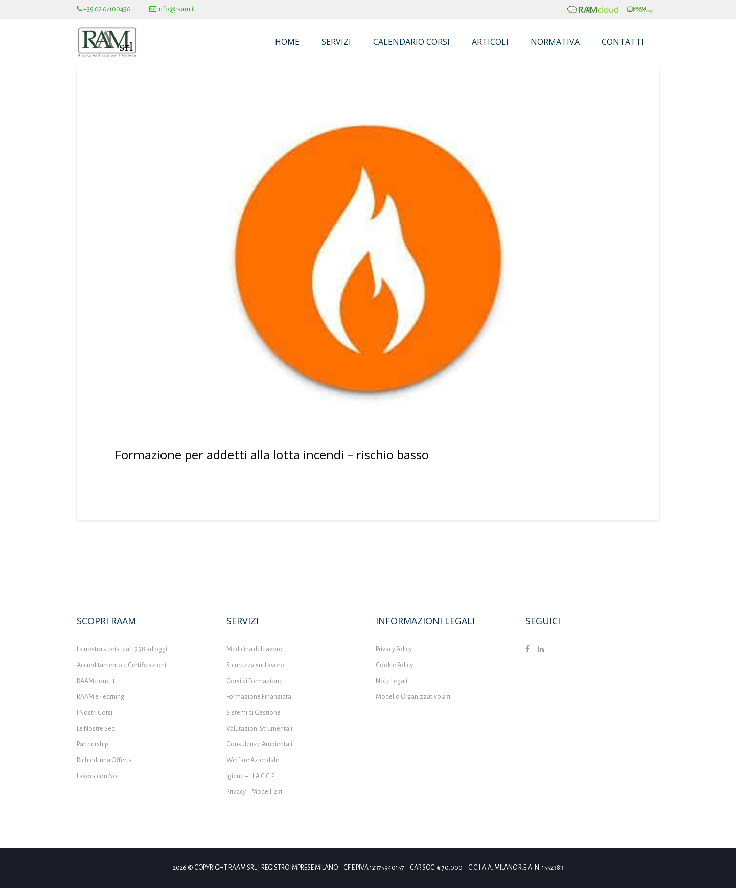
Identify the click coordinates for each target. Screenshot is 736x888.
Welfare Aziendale (252, 760)
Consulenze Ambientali (259, 744)
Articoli (490, 42)
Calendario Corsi (411, 42)
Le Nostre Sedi (97, 728)
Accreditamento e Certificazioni (121, 665)
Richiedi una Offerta (104, 760)
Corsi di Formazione (254, 681)
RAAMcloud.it (96, 681)
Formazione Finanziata (258, 696)
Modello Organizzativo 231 (413, 696)
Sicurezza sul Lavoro (255, 665)
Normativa (555, 42)
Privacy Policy (394, 649)
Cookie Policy (394, 665)
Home (287, 42)
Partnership (92, 744)
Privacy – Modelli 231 (254, 792)
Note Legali (391, 681)
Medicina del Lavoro (254, 649)
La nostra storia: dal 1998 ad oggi (122, 649)
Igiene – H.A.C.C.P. (250, 776)
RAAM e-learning (100, 696)
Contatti (623, 42)
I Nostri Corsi (94, 712)
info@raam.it (172, 9)
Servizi (336, 42)
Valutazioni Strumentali (259, 728)
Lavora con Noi (98, 776)
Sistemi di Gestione (253, 712)
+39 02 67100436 (103, 9)
